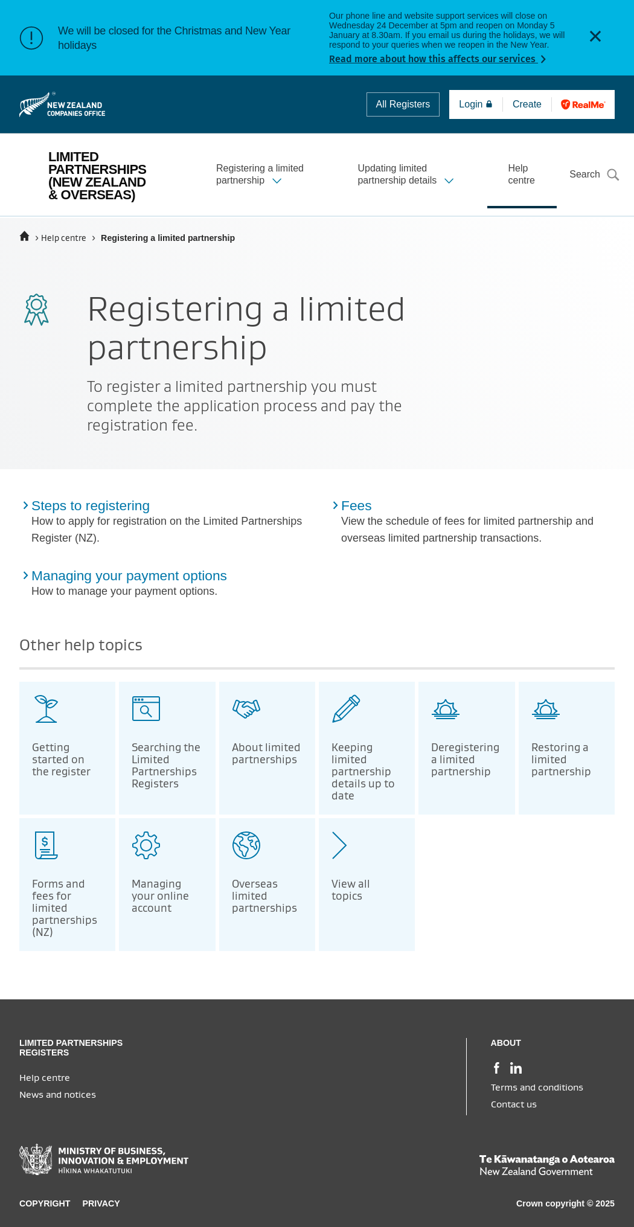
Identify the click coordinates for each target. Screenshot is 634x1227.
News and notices (57, 1094)
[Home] (24, 236)
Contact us (514, 1104)
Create (531, 104)
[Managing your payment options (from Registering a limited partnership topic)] (168, 585)
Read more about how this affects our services (433, 59)
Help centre (63, 238)
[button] (595, 37)
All (403, 104)
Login (476, 104)
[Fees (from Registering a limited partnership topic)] (478, 523)
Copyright (45, 1203)
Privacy (101, 1203)
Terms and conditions (537, 1087)
